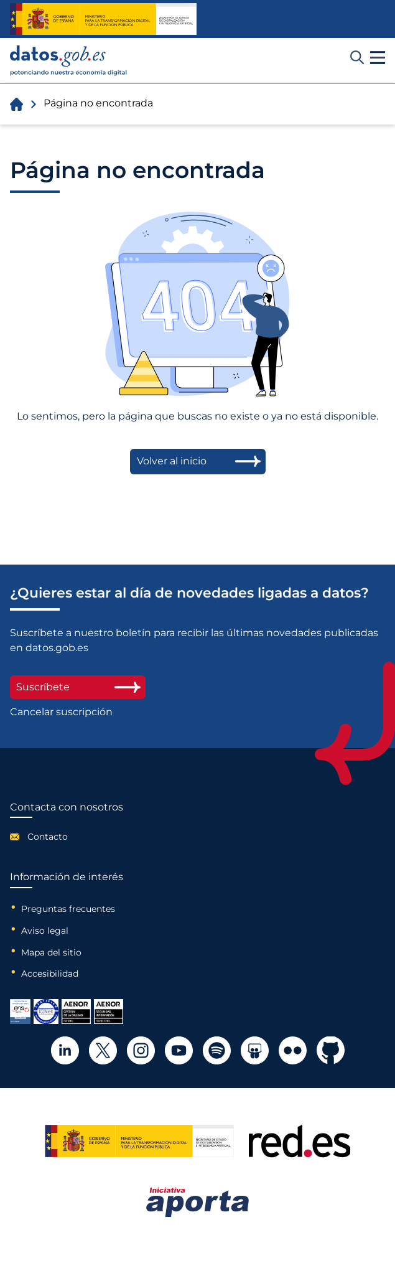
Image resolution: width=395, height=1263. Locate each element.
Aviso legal (44, 930)
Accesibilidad (49, 973)
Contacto (47, 836)
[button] (377, 57)
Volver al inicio (172, 461)
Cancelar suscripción (61, 712)
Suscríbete (77, 687)
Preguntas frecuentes (68, 908)
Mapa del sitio (51, 952)
